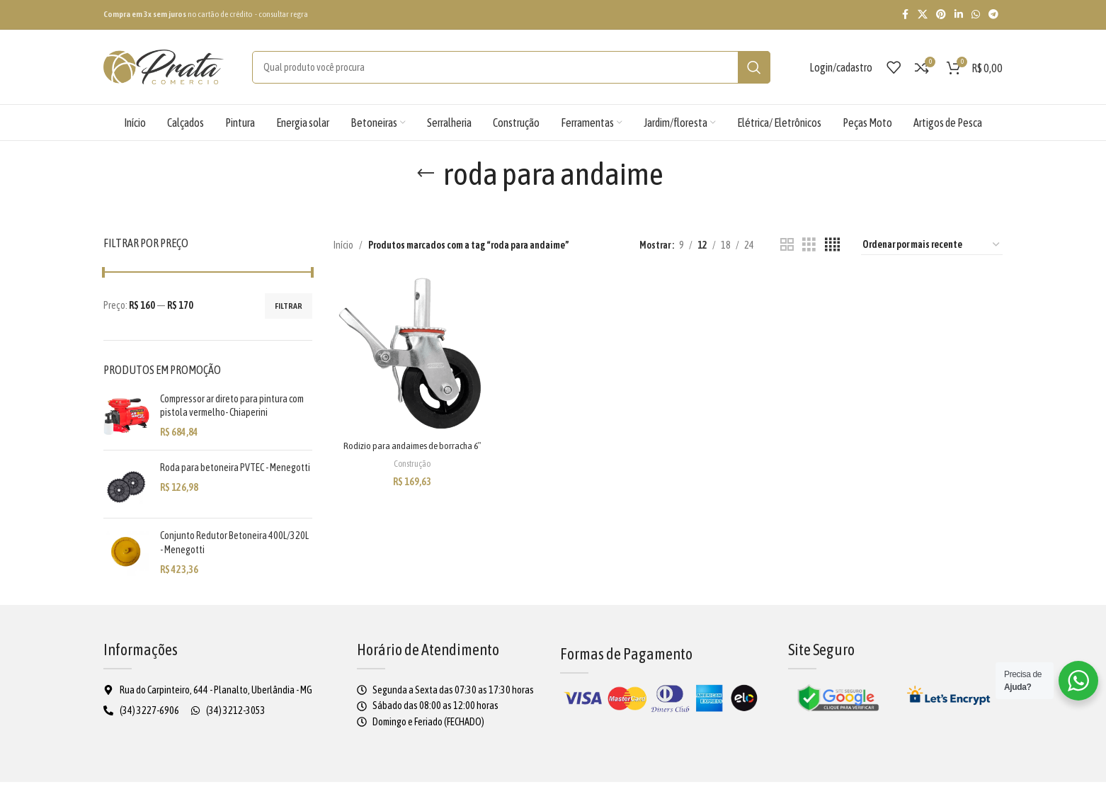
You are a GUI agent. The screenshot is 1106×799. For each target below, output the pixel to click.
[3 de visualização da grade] (809, 245)
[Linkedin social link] (958, 14)
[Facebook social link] (904, 14)
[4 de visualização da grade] (832, 245)
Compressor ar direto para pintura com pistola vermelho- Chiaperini (234, 406)
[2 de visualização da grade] (787, 245)
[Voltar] (404, 173)
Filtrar (284, 306)
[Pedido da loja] (932, 245)
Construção (409, 472)
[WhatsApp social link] (975, 14)
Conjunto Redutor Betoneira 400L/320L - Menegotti (221, 544)
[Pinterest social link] (941, 14)
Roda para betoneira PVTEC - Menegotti (226, 474)
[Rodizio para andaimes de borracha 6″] (409, 352)
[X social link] (922, 14)
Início (345, 245)
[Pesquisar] (501, 67)
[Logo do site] (163, 66)
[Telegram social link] (993, 14)
